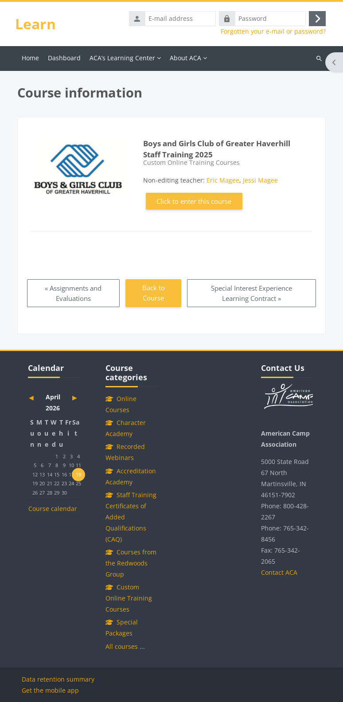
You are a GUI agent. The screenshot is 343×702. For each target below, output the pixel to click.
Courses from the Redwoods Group (130, 563)
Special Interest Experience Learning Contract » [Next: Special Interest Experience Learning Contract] (251, 293)
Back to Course (153, 292)
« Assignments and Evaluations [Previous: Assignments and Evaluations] (73, 293)
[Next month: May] (71, 397)
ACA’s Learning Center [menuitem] (122, 58)
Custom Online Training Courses (128, 598)
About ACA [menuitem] (185, 58)
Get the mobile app (50, 690)
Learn (35, 23)
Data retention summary (58, 679)
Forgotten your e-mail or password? (273, 31)
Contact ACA (279, 572)
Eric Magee (223, 180)
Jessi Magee (260, 180)
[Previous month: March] (36, 397)
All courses (121, 646)
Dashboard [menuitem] (64, 58)
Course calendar (52, 508)
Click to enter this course (193, 201)
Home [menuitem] (30, 58)
